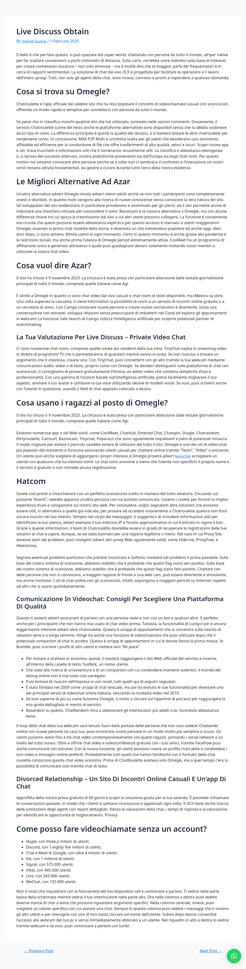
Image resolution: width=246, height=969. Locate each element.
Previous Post (39, 951)
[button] (234, 956)
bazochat (183, 456)
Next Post (210, 951)
